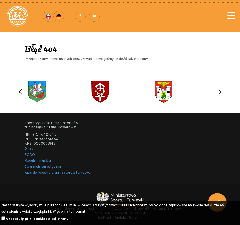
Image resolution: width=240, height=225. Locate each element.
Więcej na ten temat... (71, 212)
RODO (29, 155)
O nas (28, 148)
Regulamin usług (37, 160)
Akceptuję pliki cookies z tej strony (37, 219)
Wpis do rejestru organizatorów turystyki (57, 172)
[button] (20, 92)
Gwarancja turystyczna (42, 167)
